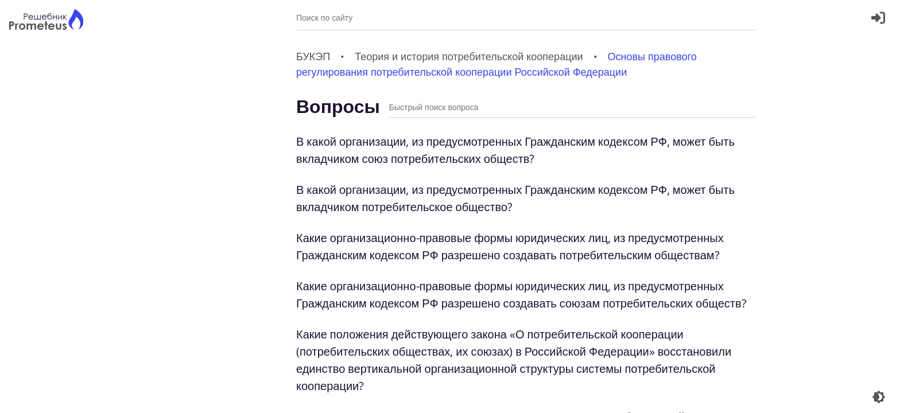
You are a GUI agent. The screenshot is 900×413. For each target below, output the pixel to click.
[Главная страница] (46, 21)
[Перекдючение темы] (879, 397)
